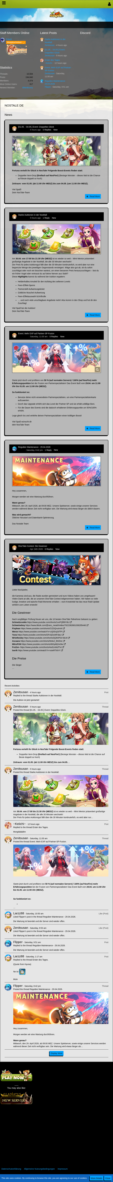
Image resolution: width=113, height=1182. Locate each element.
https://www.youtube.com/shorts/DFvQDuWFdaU (39, 635)
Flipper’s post (25, 917)
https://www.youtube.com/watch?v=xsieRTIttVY (39, 650)
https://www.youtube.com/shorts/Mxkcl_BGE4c (41, 641)
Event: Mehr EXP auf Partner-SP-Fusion (36, 333)
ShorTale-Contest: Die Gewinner (32, 546)
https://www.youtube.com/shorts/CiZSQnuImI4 (41, 628)
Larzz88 (18, 913)
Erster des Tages (52, 60)
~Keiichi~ (49, 63)
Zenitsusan (50, 45)
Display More (56, 1053)
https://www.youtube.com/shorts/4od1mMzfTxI (40, 647)
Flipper (48, 87)
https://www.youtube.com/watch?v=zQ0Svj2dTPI (40, 631)
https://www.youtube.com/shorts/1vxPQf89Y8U (48, 622)
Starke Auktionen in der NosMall (32, 215)
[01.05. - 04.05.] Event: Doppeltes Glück (36, 127)
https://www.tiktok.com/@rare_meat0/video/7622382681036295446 (56, 625)
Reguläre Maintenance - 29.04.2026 (34, 447)
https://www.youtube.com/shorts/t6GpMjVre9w (42, 644)
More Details (96, 1178)
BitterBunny (27, 87)
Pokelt (9, 39)
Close (107, 1178)
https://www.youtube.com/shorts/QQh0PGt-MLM (45, 638)
